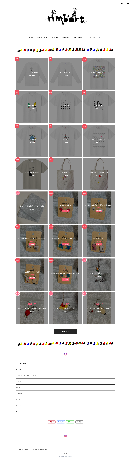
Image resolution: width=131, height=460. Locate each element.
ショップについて (42, 37)
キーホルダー (20, 405)
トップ (31, 37)
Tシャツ (18, 369)
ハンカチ (18, 381)
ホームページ (78, 37)
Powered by (65, 456)
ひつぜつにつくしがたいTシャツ (26, 375)
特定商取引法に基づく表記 (39, 449)
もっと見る (65, 331)
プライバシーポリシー (23, 449)
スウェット (19, 393)
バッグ (18, 387)
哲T (17, 412)
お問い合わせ (65, 37)
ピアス (18, 399)
